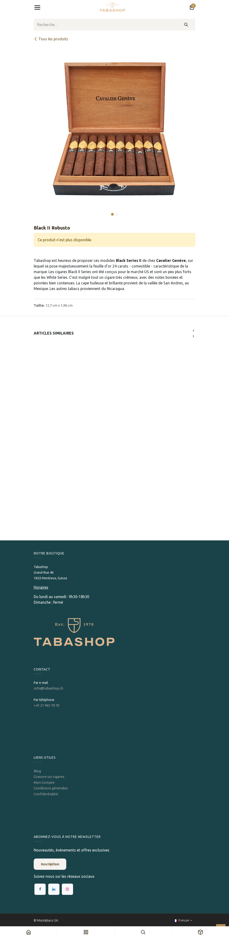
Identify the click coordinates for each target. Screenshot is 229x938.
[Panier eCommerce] (191, 7)
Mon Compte (44, 782)
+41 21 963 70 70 (46, 705)
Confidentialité (46, 794)
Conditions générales (51, 788)
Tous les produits (51, 39)
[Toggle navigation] (37, 7)
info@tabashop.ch (49, 688)
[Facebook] (40, 889)
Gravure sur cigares (49, 777)
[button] (42, 211)
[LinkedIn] (53, 889)
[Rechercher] (186, 24)
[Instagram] (67, 889)
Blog (37, 771)
